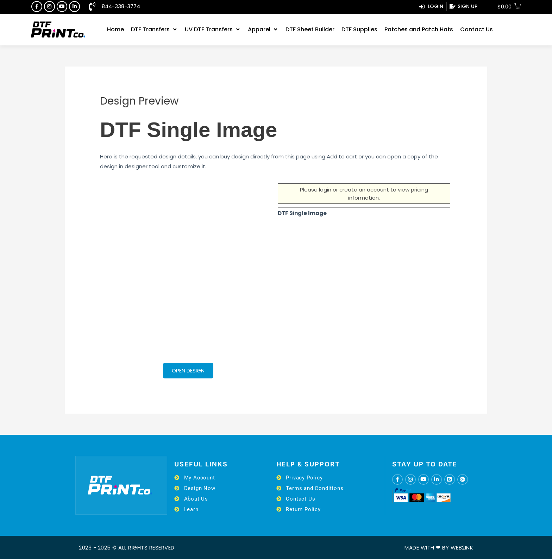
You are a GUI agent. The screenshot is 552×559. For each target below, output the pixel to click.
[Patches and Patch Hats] (419, 30)
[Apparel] (263, 30)
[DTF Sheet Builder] (310, 30)
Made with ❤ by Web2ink (438, 547)
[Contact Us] (476, 30)
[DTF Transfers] (154, 30)
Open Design (188, 370)
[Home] (115, 30)
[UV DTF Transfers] (212, 30)
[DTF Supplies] (359, 30)
